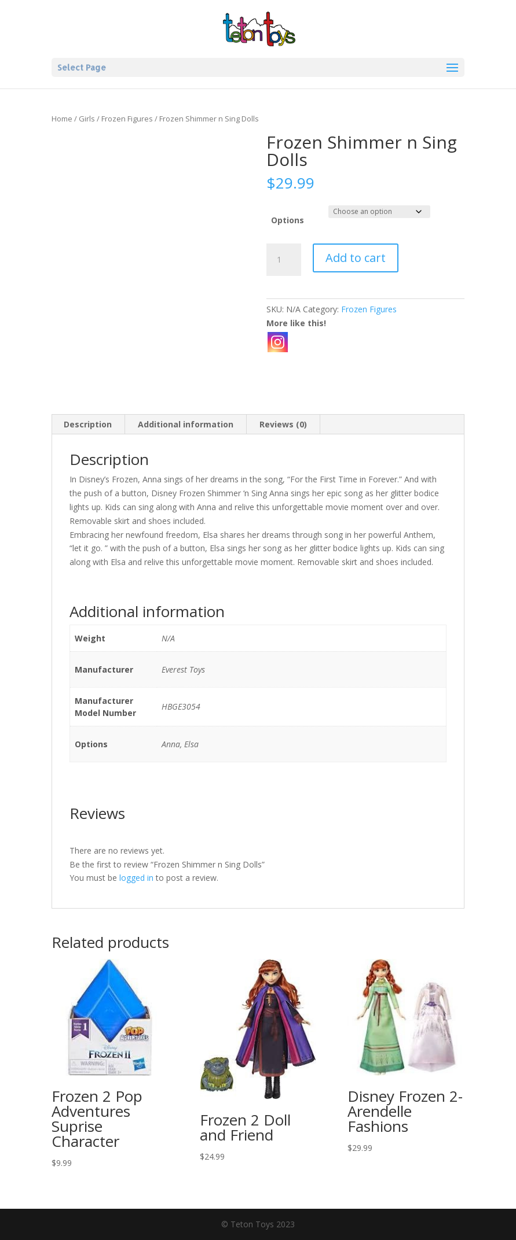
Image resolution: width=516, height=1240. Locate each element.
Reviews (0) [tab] (283, 424)
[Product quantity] (283, 259)
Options (287, 220)
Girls (87, 118)
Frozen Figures (127, 118)
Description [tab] (88, 424)
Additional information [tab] (185, 424)
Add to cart (355, 257)
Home (62, 118)
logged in (136, 877)
